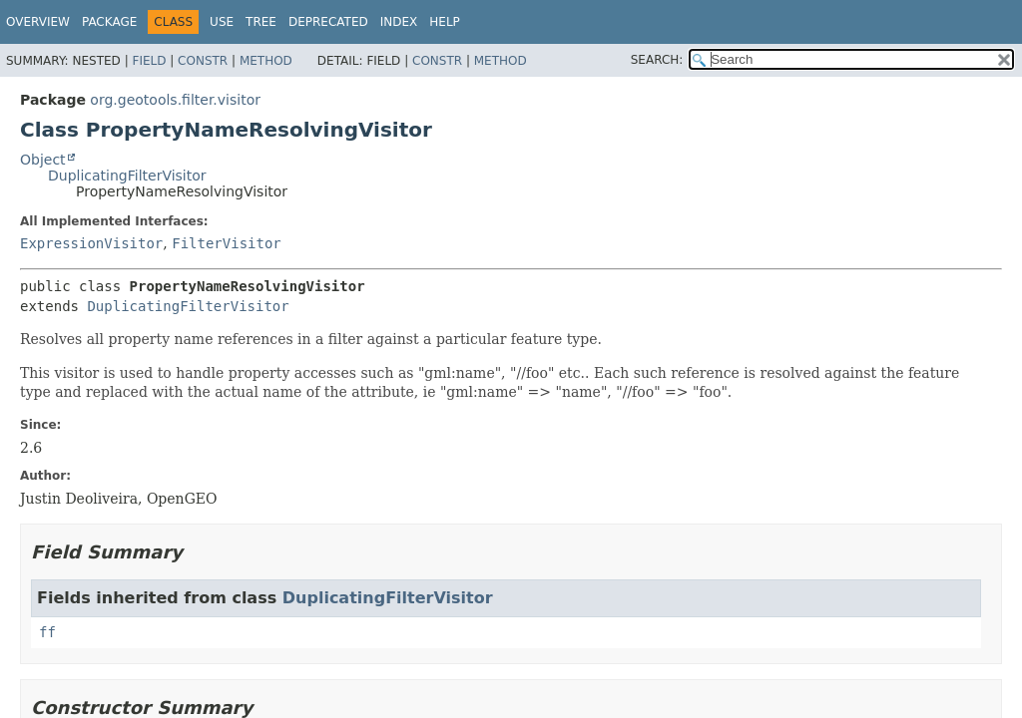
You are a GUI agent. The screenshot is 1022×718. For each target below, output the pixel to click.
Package (109, 22)
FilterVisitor (226, 243)
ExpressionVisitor (91, 243)
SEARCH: (657, 60)
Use (222, 22)
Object (43, 160)
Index (399, 22)
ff (47, 632)
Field (149, 61)
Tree (261, 22)
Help (444, 22)
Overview (38, 22)
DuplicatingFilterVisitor (127, 175)
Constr (203, 61)
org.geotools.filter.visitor (175, 100)
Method (266, 61)
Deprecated (328, 22)
